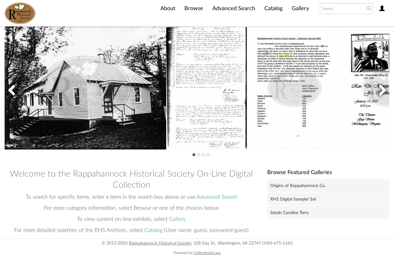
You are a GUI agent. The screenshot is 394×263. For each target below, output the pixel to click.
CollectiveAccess (207, 253)
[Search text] (341, 8)
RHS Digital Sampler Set (293, 199)
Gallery (300, 8)
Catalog (273, 8)
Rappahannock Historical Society (160, 243)
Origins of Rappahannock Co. (298, 186)
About (167, 8)
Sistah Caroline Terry (289, 213)
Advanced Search (233, 8)
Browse (193, 8)
